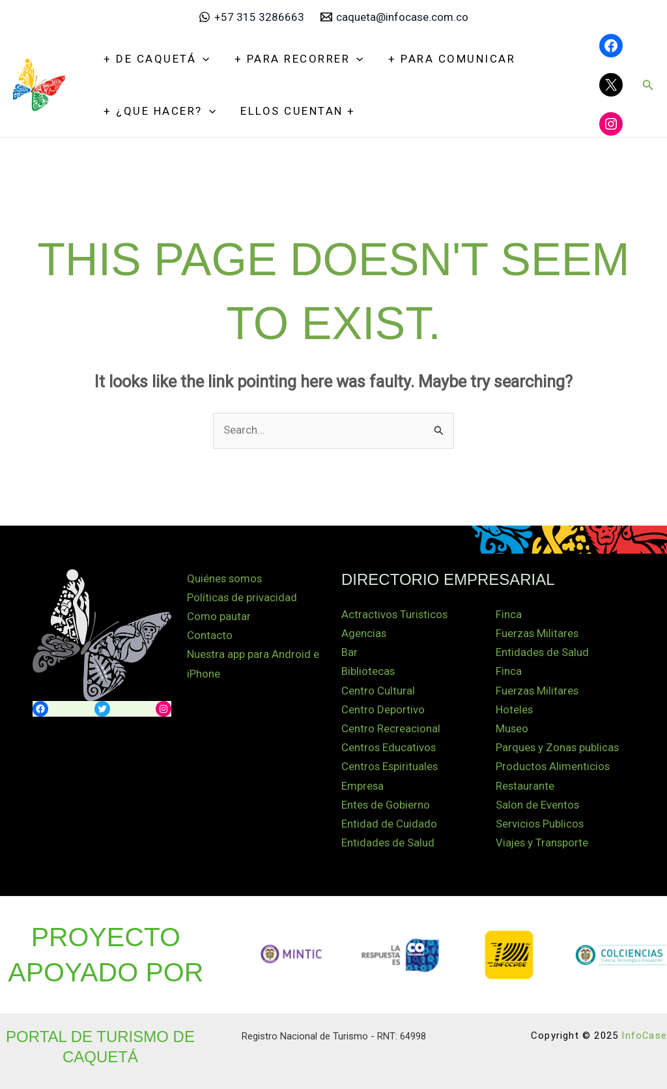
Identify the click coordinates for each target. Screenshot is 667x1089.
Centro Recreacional (390, 727)
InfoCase (644, 1033)
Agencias (364, 633)
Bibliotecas (368, 671)
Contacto (210, 635)
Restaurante (525, 783)
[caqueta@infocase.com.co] (395, 17)
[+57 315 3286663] (251, 17)
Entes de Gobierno (386, 802)
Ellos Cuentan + (294, 110)
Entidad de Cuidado (389, 821)
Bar (349, 652)
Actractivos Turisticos (395, 614)
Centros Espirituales (390, 765)
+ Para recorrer (294, 59)
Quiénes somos (225, 578)
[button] (648, 85)
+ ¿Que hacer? (158, 111)
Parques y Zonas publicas (558, 746)
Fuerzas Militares (538, 633)
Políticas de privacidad (242, 597)
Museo (512, 727)
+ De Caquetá (155, 59)
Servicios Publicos (540, 821)
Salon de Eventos (538, 802)
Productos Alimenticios (553, 765)
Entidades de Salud (388, 840)
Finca (509, 614)
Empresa (362, 783)
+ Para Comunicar (444, 58)
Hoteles (514, 708)
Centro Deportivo (383, 708)
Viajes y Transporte (543, 840)
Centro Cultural (378, 689)
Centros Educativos (389, 746)
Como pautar (219, 616)
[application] (201, 59)
